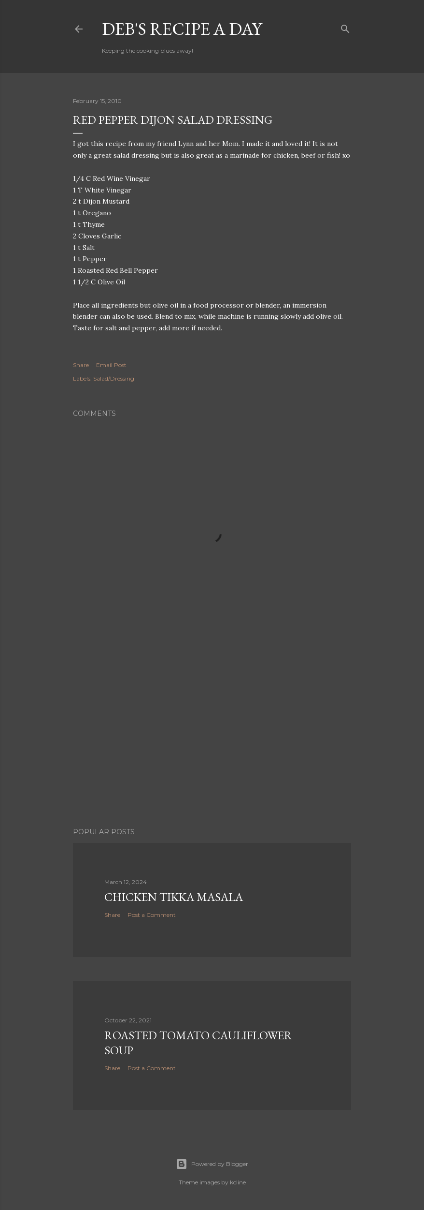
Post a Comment (151, 914)
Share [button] (81, 365)
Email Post (111, 365)
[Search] (345, 26)
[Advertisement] (212, 735)
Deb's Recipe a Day (182, 28)
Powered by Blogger (212, 1164)
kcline (238, 1182)
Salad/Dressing (113, 378)
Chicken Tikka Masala (173, 896)
